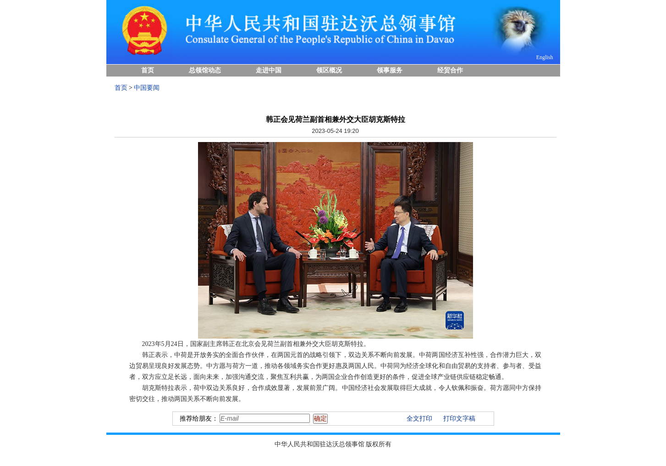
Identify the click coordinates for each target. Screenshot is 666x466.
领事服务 (389, 70)
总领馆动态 (205, 70)
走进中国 (268, 70)
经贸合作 (450, 70)
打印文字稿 (459, 418)
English (544, 57)
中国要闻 (147, 87)
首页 (147, 70)
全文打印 (419, 418)
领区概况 (329, 70)
